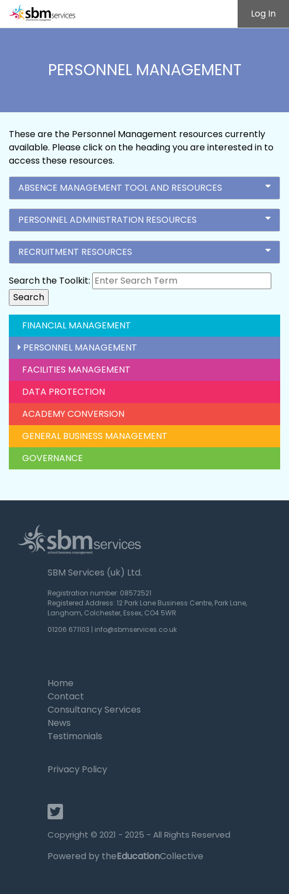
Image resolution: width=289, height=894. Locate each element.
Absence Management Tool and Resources (144, 187)
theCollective (152, 856)
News (59, 723)
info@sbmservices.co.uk (135, 629)
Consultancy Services (94, 709)
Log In (263, 13)
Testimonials (75, 736)
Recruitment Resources (144, 251)
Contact (66, 696)
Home (60, 683)
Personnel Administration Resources (144, 219)
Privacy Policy (77, 769)
